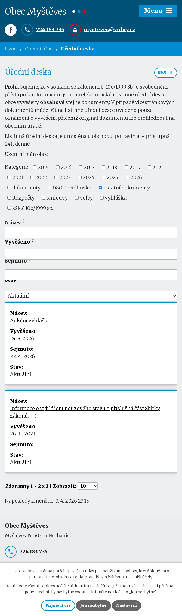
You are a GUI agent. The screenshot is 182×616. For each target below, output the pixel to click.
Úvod (11, 49)
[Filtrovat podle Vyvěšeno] (91, 254)
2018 (111, 167)
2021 (17, 177)
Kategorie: (17, 167)
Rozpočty (23, 198)
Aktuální (20, 374)
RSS (166, 72)
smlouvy (57, 198)
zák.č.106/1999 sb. (32, 208)
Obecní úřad (39, 49)
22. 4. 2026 (22, 356)
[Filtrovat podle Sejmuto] (91, 274)
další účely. (142, 577)
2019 (134, 167)
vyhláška (116, 198)
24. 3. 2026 (22, 338)
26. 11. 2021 (22, 434)
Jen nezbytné (93, 605)
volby (86, 198)
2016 (66, 167)
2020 (158, 167)
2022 (41, 177)
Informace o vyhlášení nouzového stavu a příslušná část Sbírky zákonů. (85, 412)
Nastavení (126, 605)
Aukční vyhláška (35, 320)
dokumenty (26, 187)
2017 (89, 167)
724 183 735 (50, 29)
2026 (136, 177)
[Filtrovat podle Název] (91, 232)
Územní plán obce (26, 154)
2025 (112, 177)
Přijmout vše (58, 605)
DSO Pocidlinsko (72, 187)
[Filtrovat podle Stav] (91, 296)
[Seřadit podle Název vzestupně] (24, 220)
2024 (88, 177)
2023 (65, 177)
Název (13, 222)
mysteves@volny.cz (109, 29)
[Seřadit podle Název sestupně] (24, 222)
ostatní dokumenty (127, 187)
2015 (43, 167)
